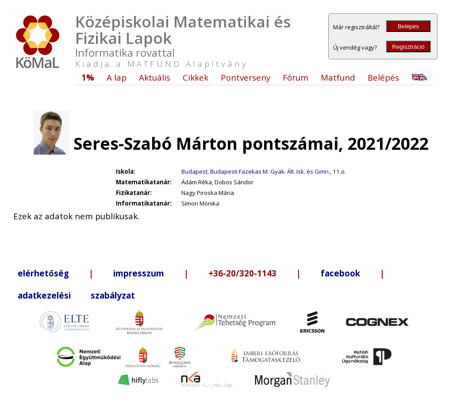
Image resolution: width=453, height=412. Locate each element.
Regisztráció (408, 46)
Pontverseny (245, 77)
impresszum (138, 273)
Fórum (295, 77)
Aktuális (154, 77)
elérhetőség (43, 273)
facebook (340, 273)
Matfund (338, 77)
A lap (117, 77)
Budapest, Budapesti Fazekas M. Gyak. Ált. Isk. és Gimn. (255, 171)
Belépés (408, 26)
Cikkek (195, 77)
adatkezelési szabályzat (76, 295)
